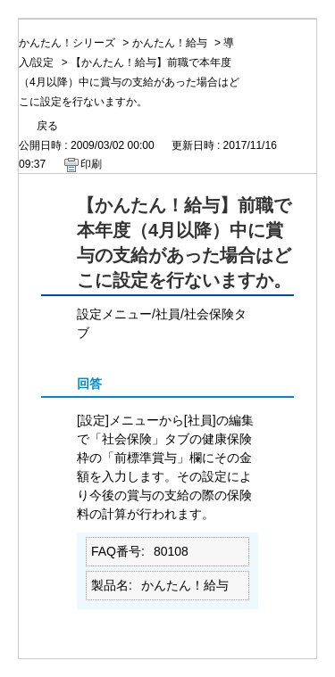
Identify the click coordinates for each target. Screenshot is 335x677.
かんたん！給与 (169, 43)
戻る (47, 126)
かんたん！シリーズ (67, 43)
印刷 (91, 164)
